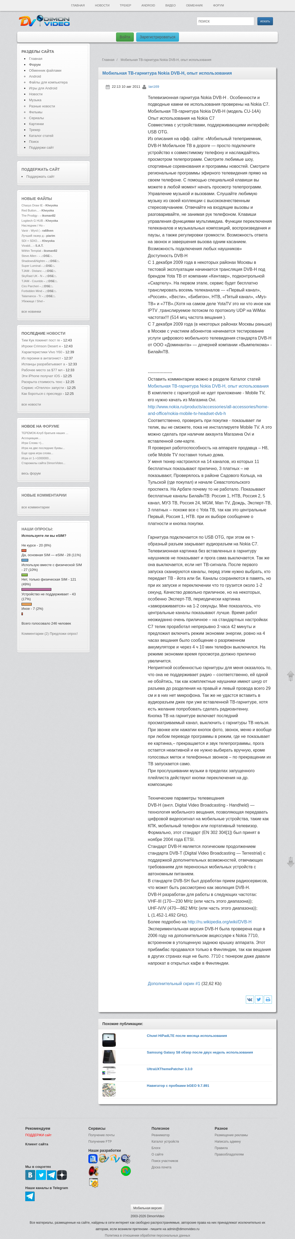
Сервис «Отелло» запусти (42, 388)
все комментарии (35, 507)
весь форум (31, 473)
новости (55, 333)
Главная (78, 5)
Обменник (194, 5)
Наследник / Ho (32, 225)
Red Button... (30, 210)
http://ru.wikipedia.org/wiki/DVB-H (219, 922)
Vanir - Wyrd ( (30, 230)
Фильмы (35, 112)
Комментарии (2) (35, 634)
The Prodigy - (30, 215)
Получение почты (101, 1135)
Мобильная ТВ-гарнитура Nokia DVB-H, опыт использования (208, 386)
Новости (102, 5)
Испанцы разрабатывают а (43, 364)
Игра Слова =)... (32, 442)
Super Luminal (31, 265)
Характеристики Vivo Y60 (41, 352)
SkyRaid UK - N (31, 276)
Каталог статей (41, 136)
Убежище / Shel (32, 301)
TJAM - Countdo (32, 281)
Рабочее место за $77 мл (42, 370)
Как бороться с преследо (41, 394)
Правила (221, 1148)
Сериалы (36, 118)
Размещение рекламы (231, 1135)
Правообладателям (229, 1154)
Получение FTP (100, 1141)
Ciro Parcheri (30, 286)
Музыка (35, 100)
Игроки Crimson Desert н (41, 346)
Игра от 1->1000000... (36, 458)
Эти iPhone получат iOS (41, 376)
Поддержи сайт (41, 147)
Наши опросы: (37, 529)
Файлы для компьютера (48, 82)
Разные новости (42, 106)
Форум (218, 5)
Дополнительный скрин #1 (174, 983)
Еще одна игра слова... (37, 453)
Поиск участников (165, 1161)
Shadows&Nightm (33, 261)
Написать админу (228, 1141)
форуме (51, 426)
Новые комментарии (44, 495)
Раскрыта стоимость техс (41, 382)
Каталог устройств (165, 1141)
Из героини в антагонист (41, 358)
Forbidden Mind (31, 291)
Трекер (125, 5)
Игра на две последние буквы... (43, 448)
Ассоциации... (31, 438)
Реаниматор (161, 1135)
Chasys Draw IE (32, 205)
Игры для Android (43, 88)
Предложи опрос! (64, 634)
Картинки (36, 124)
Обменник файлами (45, 70)
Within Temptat (31, 250)
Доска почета (161, 1167)
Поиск (34, 142)
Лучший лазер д (32, 235)
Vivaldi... (27, 245)
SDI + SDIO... (30, 240)
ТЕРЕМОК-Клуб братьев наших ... (44, 433)
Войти (125, 37)
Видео (171, 5)
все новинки (31, 311)
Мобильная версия (147, 1208)
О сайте (157, 1154)
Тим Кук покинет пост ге (40, 340)
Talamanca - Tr (31, 296)
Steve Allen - (30, 255)
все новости (31, 404)
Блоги (156, 1148)
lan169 (154, 87)
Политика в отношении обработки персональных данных (147, 1235)
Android (148, 5)
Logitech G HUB (32, 220)
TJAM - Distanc (31, 270)
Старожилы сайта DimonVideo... (43, 463)
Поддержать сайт (40, 169)
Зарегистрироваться (157, 37)
